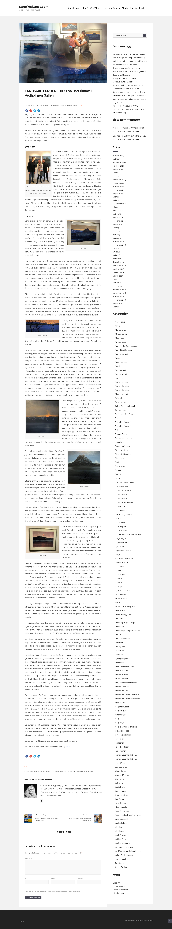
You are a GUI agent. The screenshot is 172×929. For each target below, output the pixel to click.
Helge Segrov (121, 538)
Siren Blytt (119, 779)
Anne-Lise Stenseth (123, 350)
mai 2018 (116, 255)
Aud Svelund (120, 370)
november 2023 (119, 180)
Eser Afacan (120, 466)
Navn (27, 878)
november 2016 (119, 293)
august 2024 (118, 169)
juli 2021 (116, 207)
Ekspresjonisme (121, 450)
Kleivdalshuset (121, 598)
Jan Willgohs (120, 574)
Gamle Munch (121, 510)
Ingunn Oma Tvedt (123, 550)
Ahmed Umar (120, 330)
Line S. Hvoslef (121, 655)
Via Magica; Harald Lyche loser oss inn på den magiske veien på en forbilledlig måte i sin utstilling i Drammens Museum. (130, 57)
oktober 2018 (118, 241)
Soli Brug (119, 783)
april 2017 (117, 283)
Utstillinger (119, 831)
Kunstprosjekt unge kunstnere (127, 631)
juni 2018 (116, 252)
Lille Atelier (119, 651)
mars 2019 (117, 238)
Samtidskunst (121, 767)
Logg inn (116, 883)
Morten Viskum (121, 691)
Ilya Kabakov (120, 546)
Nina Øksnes (120, 715)
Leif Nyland (120, 647)
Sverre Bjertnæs (121, 795)
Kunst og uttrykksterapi (125, 623)
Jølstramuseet (121, 594)
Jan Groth (119, 570)
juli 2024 (116, 173)
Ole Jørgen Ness (122, 731)
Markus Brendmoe (123, 671)
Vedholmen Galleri (71, 105)
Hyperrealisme (121, 542)
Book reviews (120, 402)
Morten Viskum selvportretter (127, 699)
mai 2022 (116, 200)
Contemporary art (122, 410)
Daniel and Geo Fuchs (124, 414)
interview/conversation (125, 558)
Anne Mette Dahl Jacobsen (126, 346)
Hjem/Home (73, 8)
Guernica (119, 518)
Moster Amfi (120, 703)
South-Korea (120, 791)
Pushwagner (120, 751)
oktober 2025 (118, 156)
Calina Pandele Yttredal (125, 406)
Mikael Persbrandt (122, 679)
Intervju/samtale (122, 562)
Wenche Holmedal (45, 779)
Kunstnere (119, 627)
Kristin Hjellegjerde (123, 615)
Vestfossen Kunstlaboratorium (128, 851)
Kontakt (21, 921)
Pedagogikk (120, 739)
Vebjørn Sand (120, 839)
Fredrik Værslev (121, 486)
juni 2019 (116, 231)
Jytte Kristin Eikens (123, 590)
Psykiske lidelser (122, 747)
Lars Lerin (119, 643)
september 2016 (119, 300)
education (119, 442)
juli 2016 (116, 307)
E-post (53, 878)
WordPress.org (119, 893)
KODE (117, 603)
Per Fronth (119, 743)
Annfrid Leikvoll (121, 354)
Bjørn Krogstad (121, 394)
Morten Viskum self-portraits (127, 695)
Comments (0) (43, 105)
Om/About (95, 8)
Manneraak (119, 663)
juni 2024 (116, 176)
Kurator (118, 635)
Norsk (62, 105)
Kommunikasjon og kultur (126, 607)
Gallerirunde (120, 506)
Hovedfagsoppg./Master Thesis (120, 8)
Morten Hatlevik (121, 687)
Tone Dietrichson (122, 811)
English (143, 8)
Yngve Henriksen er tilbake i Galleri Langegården (47, 819)
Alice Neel (119, 338)
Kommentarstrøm (120, 890)
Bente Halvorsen (122, 382)
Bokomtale (119, 398)
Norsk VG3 (119, 723)
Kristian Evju (120, 611)
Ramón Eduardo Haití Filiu (126, 759)
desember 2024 (119, 162)
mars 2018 (117, 259)
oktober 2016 (118, 296)
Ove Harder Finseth (123, 735)
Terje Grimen (120, 803)
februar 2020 (118, 217)
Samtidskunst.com (34, 6)
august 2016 (118, 303)
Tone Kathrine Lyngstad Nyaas (128, 815)
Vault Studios (120, 835)
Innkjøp (118, 554)
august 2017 (118, 276)
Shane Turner (120, 771)
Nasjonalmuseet (122, 707)
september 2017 (119, 272)
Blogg (85, 8)
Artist (117, 358)
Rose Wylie (120, 763)
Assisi (117, 366)
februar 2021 (118, 211)
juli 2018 (116, 248)
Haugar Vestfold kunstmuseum (128, 534)
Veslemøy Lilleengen (124, 847)
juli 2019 (116, 228)
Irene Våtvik (120, 566)
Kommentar (29, 858)
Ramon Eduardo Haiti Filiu (126, 755)
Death (117, 418)
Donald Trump (121, 434)
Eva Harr (56, 105)
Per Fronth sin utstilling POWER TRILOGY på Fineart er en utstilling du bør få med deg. (128, 109)
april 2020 (117, 214)
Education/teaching (123, 446)
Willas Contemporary (124, 855)
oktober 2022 (118, 186)
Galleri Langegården (123, 490)
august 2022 (118, 193)
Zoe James (119, 863)
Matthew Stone (121, 675)
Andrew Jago (120, 342)
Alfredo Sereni (121, 334)
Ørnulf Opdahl (121, 867)
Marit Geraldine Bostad (124, 667)
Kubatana (119, 619)
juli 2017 (116, 279)
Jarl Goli (118, 578)
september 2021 (119, 204)
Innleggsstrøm (119, 886)
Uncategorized (121, 819)
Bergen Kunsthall (122, 386)
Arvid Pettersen (121, 362)
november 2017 (119, 265)
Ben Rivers (119, 378)
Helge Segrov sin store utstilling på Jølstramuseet (80, 819)
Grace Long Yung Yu (123, 514)
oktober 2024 (118, 166)
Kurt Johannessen (122, 639)
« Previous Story (40, 814)
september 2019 (119, 221)
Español (118, 470)
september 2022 (120, 190)
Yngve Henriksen (122, 859)
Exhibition (119, 478)
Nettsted (80, 878)
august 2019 (118, 224)
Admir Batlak (120, 322)
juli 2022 (116, 197)
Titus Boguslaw (121, 807)
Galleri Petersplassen (124, 502)
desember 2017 (119, 262)
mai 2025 (116, 159)
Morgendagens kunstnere (126, 683)
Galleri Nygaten (121, 494)
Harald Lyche (120, 526)
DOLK (117, 430)
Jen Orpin (119, 586)
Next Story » (86, 814)
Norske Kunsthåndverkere (126, 727)
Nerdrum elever (121, 711)
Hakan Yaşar (120, 522)
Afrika (117, 326)
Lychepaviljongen (122, 659)
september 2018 (119, 245)
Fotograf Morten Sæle (124, 482)
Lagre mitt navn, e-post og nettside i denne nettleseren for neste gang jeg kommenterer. (52, 891)
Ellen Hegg (119, 458)
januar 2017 (117, 286)
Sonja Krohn (120, 787)
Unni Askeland (121, 823)
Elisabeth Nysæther (123, 454)
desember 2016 (119, 290)
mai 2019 (116, 235)
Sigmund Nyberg (122, 775)
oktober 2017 (118, 269)
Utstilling (118, 827)
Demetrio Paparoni (123, 422)
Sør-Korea (119, 799)
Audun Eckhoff (121, 374)
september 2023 (120, 183)
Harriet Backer (121, 530)
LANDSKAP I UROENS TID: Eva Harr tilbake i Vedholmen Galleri (62, 93)
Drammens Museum (123, 438)
